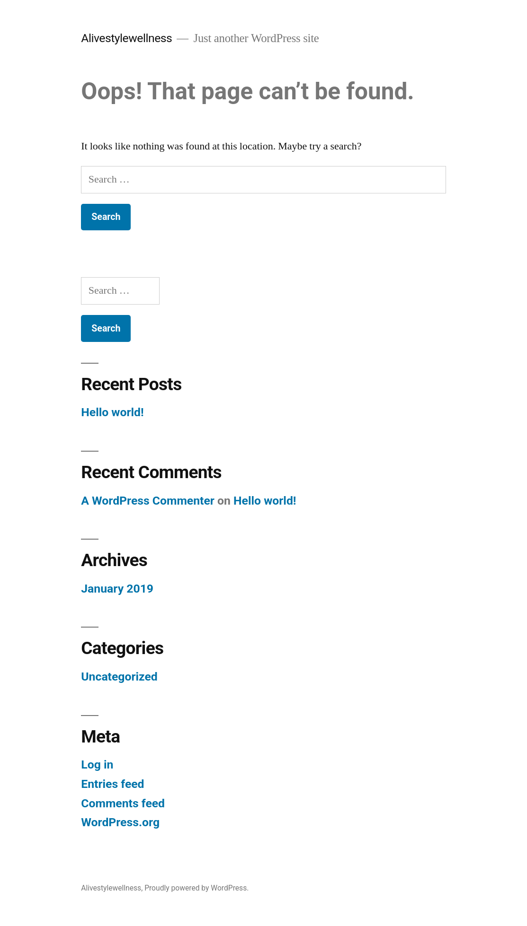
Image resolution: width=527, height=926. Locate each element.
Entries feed (112, 784)
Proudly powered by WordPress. (196, 887)
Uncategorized (119, 676)
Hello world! (112, 412)
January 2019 (117, 588)
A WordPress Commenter (147, 500)
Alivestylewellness (126, 38)
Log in (97, 764)
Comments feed (123, 803)
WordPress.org (120, 822)
